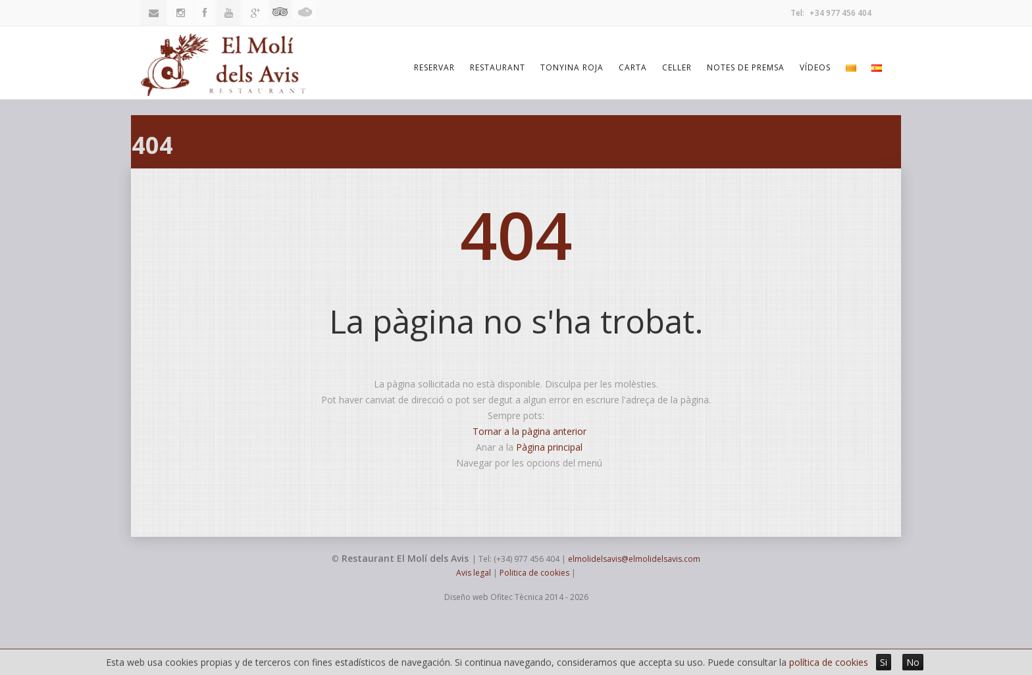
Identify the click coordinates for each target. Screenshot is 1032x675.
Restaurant (497, 67)
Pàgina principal (549, 447)
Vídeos (815, 67)
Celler (677, 67)
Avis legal (473, 572)
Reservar (434, 67)
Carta (633, 67)
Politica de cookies (534, 572)
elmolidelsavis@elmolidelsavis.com (634, 558)
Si (883, 662)
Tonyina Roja (572, 67)
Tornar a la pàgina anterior (529, 431)
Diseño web (466, 597)
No (912, 662)
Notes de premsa (746, 67)
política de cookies (828, 662)
